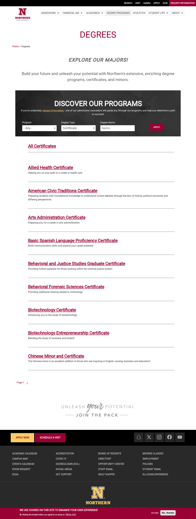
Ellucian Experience (155, 474)
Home (15, 46)
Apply (156, 127)
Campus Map (20, 458)
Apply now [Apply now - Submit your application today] (22, 437)
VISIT (137, 3)
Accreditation (65, 453)
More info (71, 514)
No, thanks (168, 512)
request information (53, 110)
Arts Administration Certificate (56, 217)
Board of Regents (109, 453)
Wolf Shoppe (106, 474)
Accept (154, 512)
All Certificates (42, 146)
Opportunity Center (111, 464)
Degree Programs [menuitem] (118, 13)
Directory (104, 458)
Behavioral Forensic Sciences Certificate (66, 286)
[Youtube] (179, 437)
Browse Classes (153, 453)
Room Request (21, 469)
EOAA (15, 474)
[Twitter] (149, 437)
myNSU (146, 3)
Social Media (64, 469)
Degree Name (107, 122)
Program (27, 122)
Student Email (152, 469)
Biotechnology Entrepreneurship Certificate (68, 333)
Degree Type (68, 122)
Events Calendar (23, 464)
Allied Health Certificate (50, 167)
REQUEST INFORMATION (182, 3)
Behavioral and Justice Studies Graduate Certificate (76, 263)
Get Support (64, 474)
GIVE (165, 3)
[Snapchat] (138, 437)
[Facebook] (169, 437)
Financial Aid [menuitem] (72, 14)
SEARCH (128, 3)
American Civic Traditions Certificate (62, 190)
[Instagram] (159, 437)
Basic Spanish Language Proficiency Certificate (73, 240)
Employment (151, 458)
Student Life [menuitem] (157, 14)
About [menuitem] (176, 14)
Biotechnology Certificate (52, 310)
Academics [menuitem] (94, 14)
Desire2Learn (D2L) (67, 464)
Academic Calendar (24, 453)
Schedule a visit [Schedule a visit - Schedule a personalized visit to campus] (50, 437)
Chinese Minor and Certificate (56, 356)
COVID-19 (61, 458)
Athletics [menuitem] (139, 13)
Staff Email (105, 469)
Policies (148, 464)
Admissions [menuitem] (49, 14)
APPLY (156, 3)
